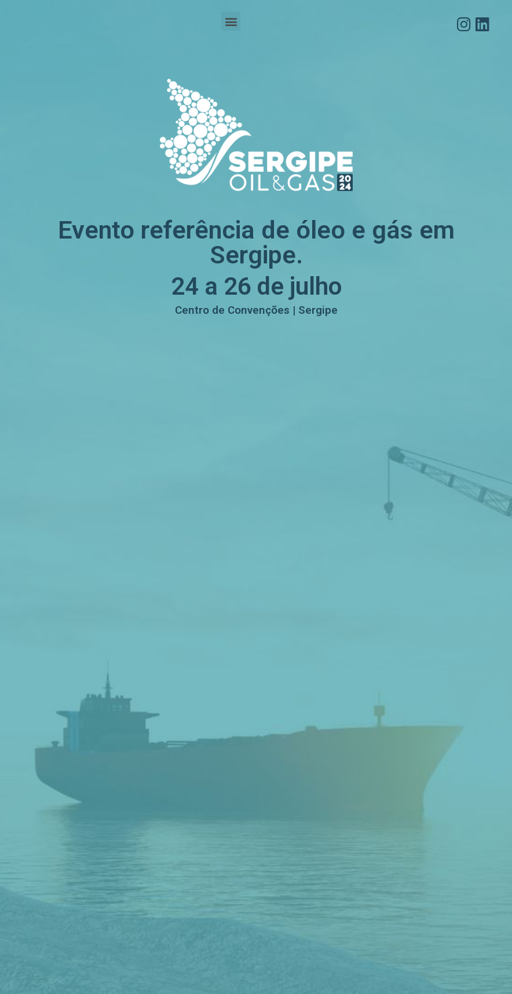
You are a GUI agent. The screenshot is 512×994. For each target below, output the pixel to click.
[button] (230, 21)
